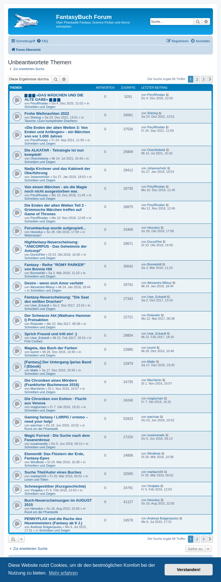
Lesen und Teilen (36, 479)
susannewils (39, 443)
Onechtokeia (39, 158)
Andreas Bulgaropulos (46, 527)
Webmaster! (32, 235)
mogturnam (39, 407)
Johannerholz (40, 177)
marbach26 (38, 476)
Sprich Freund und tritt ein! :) (50, 334)
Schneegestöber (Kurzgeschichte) (55, 486)
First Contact (33, 341)
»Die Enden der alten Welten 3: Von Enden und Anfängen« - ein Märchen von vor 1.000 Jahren (57, 131)
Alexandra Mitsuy (43, 287)
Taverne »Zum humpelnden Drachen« (51, 121)
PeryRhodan (39, 103)
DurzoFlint (38, 254)
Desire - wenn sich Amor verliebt (53, 283)
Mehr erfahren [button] (63, 573)
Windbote (37, 462)
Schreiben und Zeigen (40, 106)
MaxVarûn (38, 388)
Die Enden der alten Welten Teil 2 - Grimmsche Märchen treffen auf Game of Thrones (55, 209)
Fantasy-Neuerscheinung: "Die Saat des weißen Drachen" (56, 299)
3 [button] (204, 79)
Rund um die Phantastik (41, 428)
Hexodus (37, 232)
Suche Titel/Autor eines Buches (52, 472)
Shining (36, 117)
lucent (35, 352)
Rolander (37, 323)
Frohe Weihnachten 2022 (46, 113)
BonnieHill (38, 273)
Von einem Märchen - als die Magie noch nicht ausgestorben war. (55, 189)
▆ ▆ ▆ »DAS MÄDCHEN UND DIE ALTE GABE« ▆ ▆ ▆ (53, 97)
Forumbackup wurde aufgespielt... (55, 228)
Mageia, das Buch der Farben (50, 348)
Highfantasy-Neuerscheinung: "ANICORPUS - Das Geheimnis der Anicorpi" (55, 246)
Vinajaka (37, 490)
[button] (210, 79)
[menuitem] (42, 41)
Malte (34, 370)
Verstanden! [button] (189, 569)
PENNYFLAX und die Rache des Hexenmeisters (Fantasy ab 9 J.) (53, 521)
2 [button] (197, 79)
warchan (37, 425)
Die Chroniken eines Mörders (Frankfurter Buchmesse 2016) (51, 382)
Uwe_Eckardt (40, 305)
